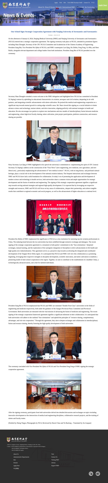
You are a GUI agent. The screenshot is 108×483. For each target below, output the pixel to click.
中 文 (92, 2)
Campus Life (80, 7)
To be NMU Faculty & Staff (75, 2)
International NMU (68, 7)
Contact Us (87, 2)
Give (65, 2)
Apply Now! (102, 5)
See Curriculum (90, 7)
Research (59, 7)
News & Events (50, 7)
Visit (60, 2)
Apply (56, 2)
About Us (41, 7)
